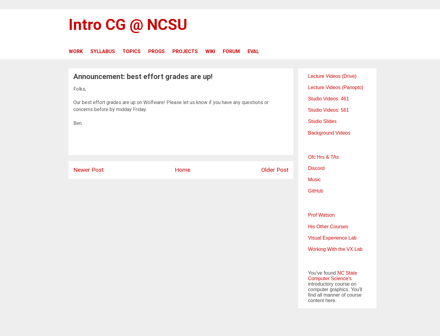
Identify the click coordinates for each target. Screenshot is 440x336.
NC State (347, 273)
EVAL (253, 51)
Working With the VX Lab (335, 249)
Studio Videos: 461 (328, 98)
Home (182, 169)
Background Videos (329, 132)
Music (314, 179)
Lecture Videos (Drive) (332, 76)
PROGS (156, 51)
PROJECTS (185, 51)
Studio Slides (322, 121)
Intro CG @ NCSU (127, 25)
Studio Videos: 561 (328, 110)
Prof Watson (321, 215)
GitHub (315, 190)
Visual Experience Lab (332, 237)
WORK (76, 51)
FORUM (231, 51)
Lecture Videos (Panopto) (335, 87)
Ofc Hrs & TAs (323, 157)
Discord (316, 168)
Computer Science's (330, 278)
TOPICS (132, 51)
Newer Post (88, 169)
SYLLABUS (102, 51)
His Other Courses (328, 226)
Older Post (274, 169)
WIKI (210, 51)
